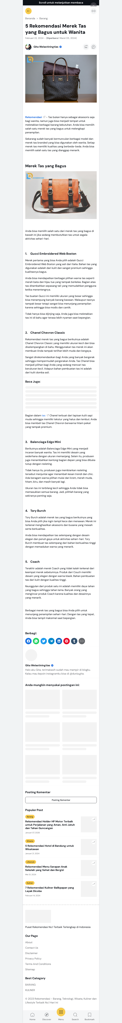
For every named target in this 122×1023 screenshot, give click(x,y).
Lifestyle (30, 862)
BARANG (30, 984)
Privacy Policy (33, 958)
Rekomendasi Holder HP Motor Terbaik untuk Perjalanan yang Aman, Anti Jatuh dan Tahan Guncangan (50, 825)
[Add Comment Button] (93, 47)
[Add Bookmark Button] (86, 47)
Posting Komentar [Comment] (61, 800)
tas (44, 415)
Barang (30, 816)
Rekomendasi (34, 117)
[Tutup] (93, 5)
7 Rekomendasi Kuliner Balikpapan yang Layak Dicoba (49, 889)
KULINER (30, 990)
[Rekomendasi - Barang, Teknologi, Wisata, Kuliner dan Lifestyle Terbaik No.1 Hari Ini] (38, 916)
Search (75, 1016)
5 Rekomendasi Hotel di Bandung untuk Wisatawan (49, 847)
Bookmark (90, 1016)
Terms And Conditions (38, 964)
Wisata (30, 841)
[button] (28, 641)
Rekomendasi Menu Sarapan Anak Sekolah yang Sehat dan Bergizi (46, 868)
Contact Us (31, 947)
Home (32, 1016)
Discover (46, 1016)
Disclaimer (31, 953)
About (28, 942)
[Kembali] (28, 11)
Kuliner (30, 883)
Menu (61, 1014)
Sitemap (30, 969)
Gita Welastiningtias (39, 665)
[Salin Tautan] (93, 11)
